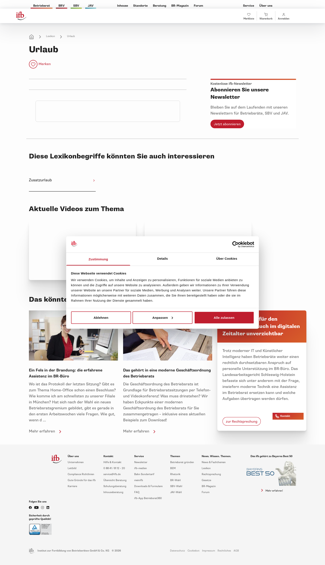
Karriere (72, 486)
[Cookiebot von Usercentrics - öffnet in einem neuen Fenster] (235, 244)
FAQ (136, 492)
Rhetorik (175, 474)
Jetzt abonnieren (227, 124)
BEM (173, 468)
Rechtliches (224, 550)
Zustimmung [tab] (98, 259)
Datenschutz (177, 550)
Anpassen (162, 317)
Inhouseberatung (113, 492)
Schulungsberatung (114, 486)
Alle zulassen (224, 317)
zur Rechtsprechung (241, 421)
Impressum (208, 550)
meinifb (138, 480)
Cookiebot (194, 550)
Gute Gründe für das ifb (82, 480)
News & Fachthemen (214, 462)
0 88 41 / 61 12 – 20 (114, 468)
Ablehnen (101, 317)
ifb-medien (140, 468)
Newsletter (140, 462)
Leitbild (72, 468)
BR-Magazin (209, 486)
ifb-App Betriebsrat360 (148, 498)
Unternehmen (76, 462)
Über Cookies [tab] (226, 258)
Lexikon (50, 36)
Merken (45, 64)
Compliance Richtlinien (81, 474)
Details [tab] (162, 258)
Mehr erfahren (46, 431)
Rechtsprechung (211, 474)
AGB (236, 550)
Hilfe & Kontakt (112, 462)
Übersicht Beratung (115, 480)
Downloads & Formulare (148, 486)
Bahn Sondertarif (144, 474)
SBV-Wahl (176, 486)
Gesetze (206, 480)
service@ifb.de (112, 474)
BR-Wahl (175, 480)
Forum (205, 492)
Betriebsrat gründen (182, 462)
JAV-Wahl (176, 492)
